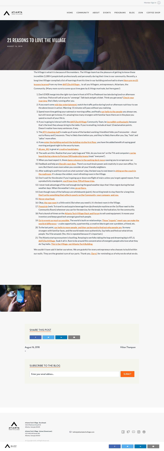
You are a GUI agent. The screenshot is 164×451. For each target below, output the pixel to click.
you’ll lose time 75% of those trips (78, 181)
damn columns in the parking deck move (86, 160)
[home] (13, 13)
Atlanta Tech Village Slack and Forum (82, 213)
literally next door (67, 163)
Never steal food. (47, 198)
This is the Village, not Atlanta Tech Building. (72, 244)
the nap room (50, 202)
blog (132, 13)
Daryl (94, 253)
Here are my (130, 80)
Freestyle (43, 206)
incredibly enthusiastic (118, 121)
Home (70, 13)
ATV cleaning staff (51, 132)
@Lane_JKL (44, 149)
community (83, 13)
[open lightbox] (20, 298)
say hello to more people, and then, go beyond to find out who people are (88, 227)
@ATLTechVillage (71, 84)
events (107, 13)
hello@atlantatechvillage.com (83, 432)
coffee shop (153, 13)
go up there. (80, 188)
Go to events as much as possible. (54, 220)
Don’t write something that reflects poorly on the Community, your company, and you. (79, 195)
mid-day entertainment (66, 104)
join (140, 13)
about (96, 13)
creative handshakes (68, 149)
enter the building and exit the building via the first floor (70, 142)
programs (120, 13)
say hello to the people (111, 111)
